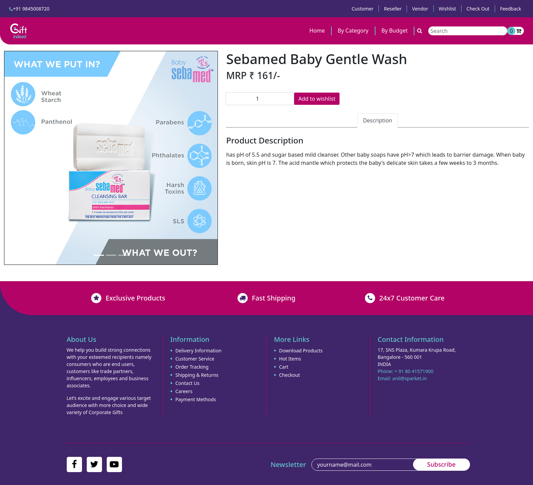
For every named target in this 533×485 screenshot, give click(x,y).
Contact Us (188, 383)
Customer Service (195, 358)
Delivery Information (199, 350)
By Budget (395, 30)
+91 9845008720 (29, 8)
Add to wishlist (316, 98)
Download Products (301, 350)
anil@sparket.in (409, 378)
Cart (284, 367)
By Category (353, 30)
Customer (363, 8)
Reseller (393, 8)
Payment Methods (196, 399)
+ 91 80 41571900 (413, 371)
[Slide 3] (123, 255)
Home (317, 30)
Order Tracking (192, 367)
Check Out (478, 8)
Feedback (510, 8)
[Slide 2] (111, 255)
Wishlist (447, 8)
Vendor (420, 8)
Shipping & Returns (197, 375)
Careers (184, 391)
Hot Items (290, 358)
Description (377, 120)
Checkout (289, 375)
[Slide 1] (99, 255)
